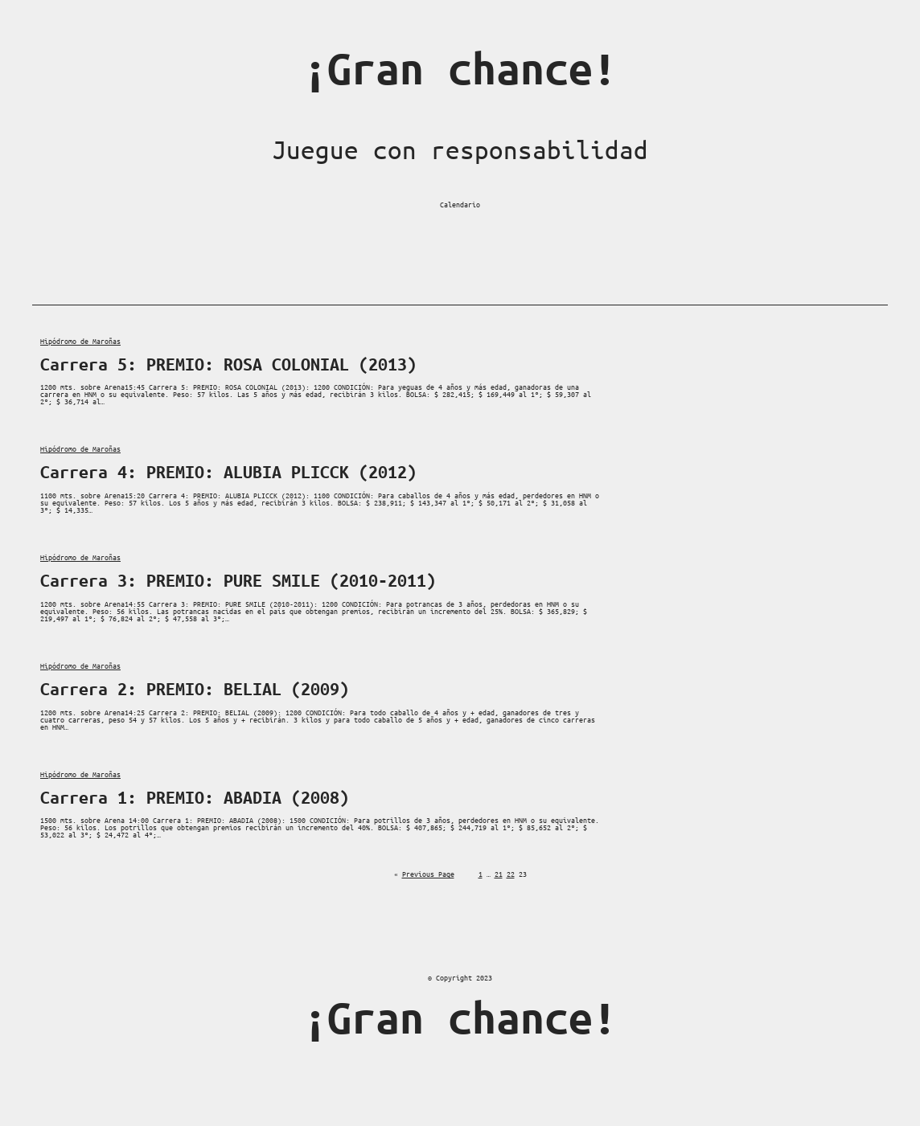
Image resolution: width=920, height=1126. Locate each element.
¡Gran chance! (460, 68)
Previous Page (424, 874)
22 (511, 873)
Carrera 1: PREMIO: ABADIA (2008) (194, 797)
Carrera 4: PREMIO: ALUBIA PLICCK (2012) (228, 471)
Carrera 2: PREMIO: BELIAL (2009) (194, 688)
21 (499, 873)
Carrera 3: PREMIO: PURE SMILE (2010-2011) (238, 580)
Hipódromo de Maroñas (80, 340)
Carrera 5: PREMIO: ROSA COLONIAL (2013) (228, 364)
